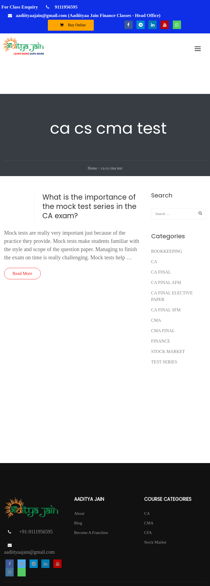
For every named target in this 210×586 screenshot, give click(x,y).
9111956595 (65, 7)
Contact (199, 565)
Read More (22, 244)
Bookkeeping (166, 222)
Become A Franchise (91, 503)
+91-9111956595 (36, 502)
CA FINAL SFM (166, 280)
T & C (126, 565)
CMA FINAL (163, 301)
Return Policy (176, 565)
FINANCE (160, 311)
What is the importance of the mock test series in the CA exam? (89, 177)
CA (154, 232)
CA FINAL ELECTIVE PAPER (172, 266)
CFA (148, 503)
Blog (78, 494)
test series (164, 332)
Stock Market (168, 322)
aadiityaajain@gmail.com (29, 523)
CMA (156, 291)
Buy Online (71, 25)
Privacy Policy (148, 565)
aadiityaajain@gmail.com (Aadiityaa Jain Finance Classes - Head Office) (88, 15)
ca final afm (166, 253)
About (79, 484)
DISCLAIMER (193, 573)
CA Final (161, 242)
